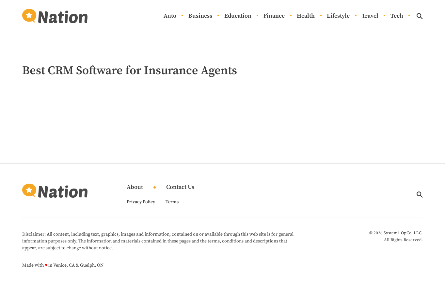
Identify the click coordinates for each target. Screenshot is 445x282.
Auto (170, 16)
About (135, 187)
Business (200, 16)
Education (237, 16)
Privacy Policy (141, 202)
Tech (396, 16)
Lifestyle (338, 16)
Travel (370, 16)
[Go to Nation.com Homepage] (54, 16)
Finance (274, 16)
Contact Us (180, 187)
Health (306, 16)
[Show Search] (420, 16)
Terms (172, 202)
